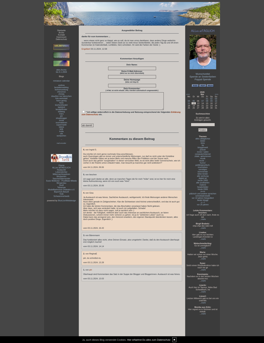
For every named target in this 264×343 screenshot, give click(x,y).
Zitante (61, 165)
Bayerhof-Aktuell (61, 192)
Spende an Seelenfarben (203, 76)
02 (211, 99)
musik (203, 158)
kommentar (203, 171)
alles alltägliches (202, 139)
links (203, 143)
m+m (203, 191)
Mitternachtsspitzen (61, 174)
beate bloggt (202, 200)
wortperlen (61, 136)
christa (61, 94)
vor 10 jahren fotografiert (203, 198)
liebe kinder (203, 174)
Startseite (61, 30)
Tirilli (61, 194)
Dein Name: (132, 65)
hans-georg (61, 100)
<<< (188, 94)
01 (207, 99)
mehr (203, 219)
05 (193, 101)
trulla (61, 131)
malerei (202, 185)
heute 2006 (203, 189)
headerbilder (202, 187)
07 (202, 101)
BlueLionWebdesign (67, 200)
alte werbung (203, 176)
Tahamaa (61, 187)
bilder (202, 141)
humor (203, 163)
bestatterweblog (61, 87)
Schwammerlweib (61, 196)
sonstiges (203, 169)
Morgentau (61, 183)
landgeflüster (61, 109)
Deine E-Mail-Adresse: (132, 72)
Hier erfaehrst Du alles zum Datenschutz (148, 339)
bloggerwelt (203, 147)
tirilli (61, 129)
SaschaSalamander (61, 178)
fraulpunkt (61, 170)
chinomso (61, 92)
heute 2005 (203, 180)
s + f (203, 202)
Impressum (61, 37)
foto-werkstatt (61, 98)
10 (216, 101)
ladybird (61, 107)
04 (189, 101)
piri (61, 116)
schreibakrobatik (202, 196)
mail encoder (61, 143)
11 (189, 103)
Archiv (61, 32)
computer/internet (203, 154)
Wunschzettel (203, 74)
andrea (61, 85)
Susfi (61, 185)
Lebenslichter (61, 172)
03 (216, 99)
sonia (61, 120)
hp (203, 145)
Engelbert (86, 49)
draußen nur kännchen (61, 96)
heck (61, 103)
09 (211, 101)
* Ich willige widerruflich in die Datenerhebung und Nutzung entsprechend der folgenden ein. (131, 116)
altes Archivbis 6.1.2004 (61, 71)
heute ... (202, 161)
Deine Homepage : (132, 81)
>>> (216, 94)
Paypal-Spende (203, 79)
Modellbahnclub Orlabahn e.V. (61, 189)
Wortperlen (61, 176)
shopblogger (61, 118)
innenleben (203, 167)
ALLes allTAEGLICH (61, 167)
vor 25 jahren (203, 204)
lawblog (61, 111)
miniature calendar (61, 81)
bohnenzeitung (61, 89)
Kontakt (61, 35)
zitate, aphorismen (203, 156)
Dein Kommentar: (132, 89)
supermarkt (61, 125)
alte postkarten (202, 182)
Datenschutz (61, 39)
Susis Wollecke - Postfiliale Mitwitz (61, 181)
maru (61, 114)
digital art (203, 178)
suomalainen (61, 122)
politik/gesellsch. (202, 165)
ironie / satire (203, 152)
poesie (203, 150)
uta (61, 133)
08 (207, 101)
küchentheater (61, 105)
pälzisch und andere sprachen (202, 193)
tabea (61, 127)
